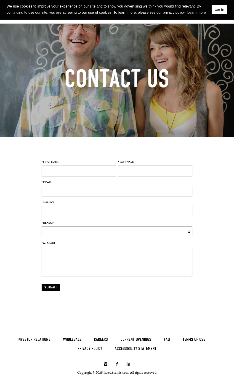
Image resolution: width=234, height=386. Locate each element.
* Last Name (126, 162)
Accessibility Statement (136, 348)
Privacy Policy (89, 348)
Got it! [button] (219, 10)
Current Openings (135, 339)
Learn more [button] (196, 12)
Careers (101, 339)
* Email (46, 182)
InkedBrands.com (116, 372)
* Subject (48, 202)
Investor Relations (34, 339)
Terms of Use (194, 339)
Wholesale (72, 339)
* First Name (50, 162)
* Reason (48, 223)
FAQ (167, 339)
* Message (49, 243)
